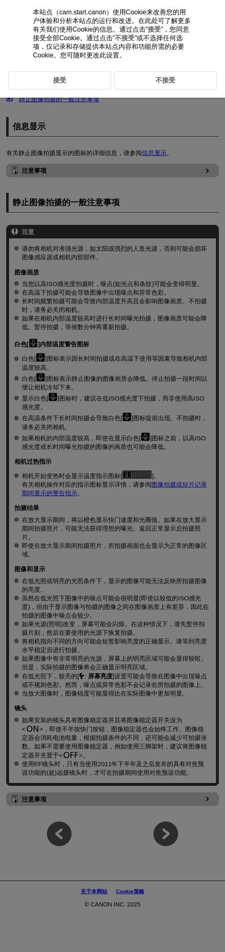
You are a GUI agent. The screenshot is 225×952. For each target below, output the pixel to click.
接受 (154, 29)
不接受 (125, 37)
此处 (151, 20)
